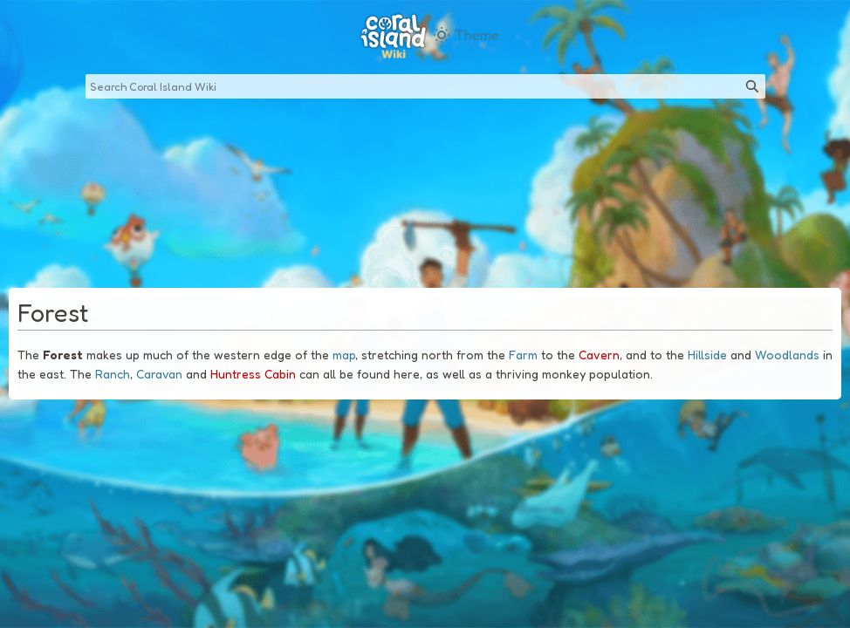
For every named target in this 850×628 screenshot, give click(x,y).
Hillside (707, 354)
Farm (523, 354)
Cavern (599, 354)
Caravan (159, 373)
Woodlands (787, 354)
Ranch (112, 373)
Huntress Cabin (253, 373)
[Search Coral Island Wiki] (425, 86)
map (343, 354)
